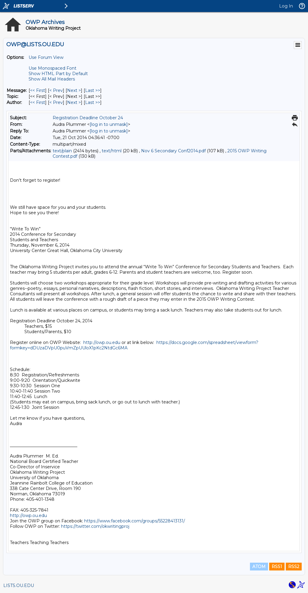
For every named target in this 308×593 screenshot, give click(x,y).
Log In (286, 6)
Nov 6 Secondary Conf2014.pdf (173, 151)
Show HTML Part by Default (58, 73)
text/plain (62, 151)
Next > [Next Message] (74, 90)
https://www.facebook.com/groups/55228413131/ (134, 521)
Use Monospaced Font (52, 68)
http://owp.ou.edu (101, 342)
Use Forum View (46, 57)
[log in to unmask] (109, 124)
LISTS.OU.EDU (18, 585)
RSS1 (277, 566)
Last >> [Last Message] (92, 90)
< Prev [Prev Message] (56, 90)
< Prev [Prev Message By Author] (56, 102)
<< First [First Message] (37, 90)
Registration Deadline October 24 (88, 117)
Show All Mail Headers (52, 79)
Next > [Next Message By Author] (74, 102)
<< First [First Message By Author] (37, 102)
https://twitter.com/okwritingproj (95, 526)
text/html (112, 151)
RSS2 (293, 566)
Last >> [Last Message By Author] (92, 102)
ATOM (259, 566)
